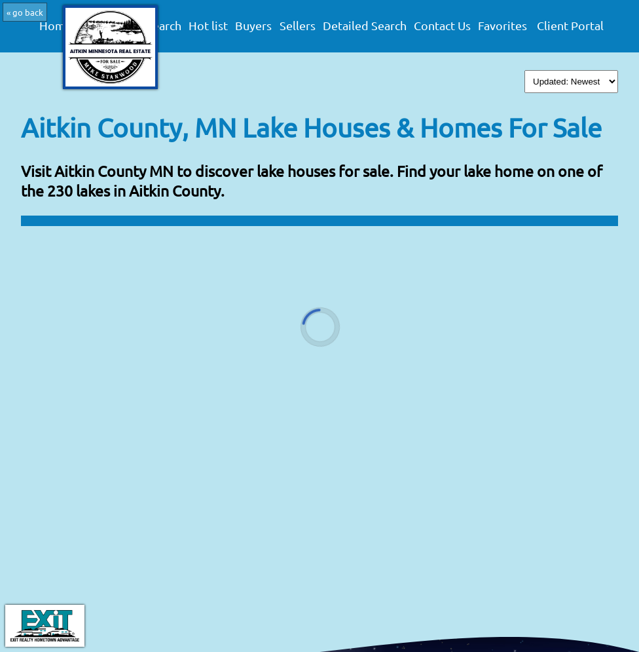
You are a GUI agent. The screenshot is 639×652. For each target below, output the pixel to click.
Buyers (253, 26)
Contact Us (442, 26)
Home (55, 26)
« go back (25, 12)
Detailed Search (365, 26)
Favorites (502, 26)
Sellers (298, 26)
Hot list (208, 26)
